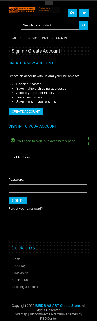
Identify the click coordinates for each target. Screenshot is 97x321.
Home (13, 38)
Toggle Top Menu (49, 3)
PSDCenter (48, 318)
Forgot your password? (26, 208)
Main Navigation (13, 25)
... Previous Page (37, 38)
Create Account (26, 111)
